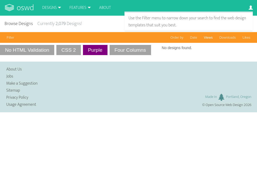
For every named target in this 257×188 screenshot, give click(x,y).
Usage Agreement (21, 104)
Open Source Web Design (224, 105)
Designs (49, 7)
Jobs (9, 76)
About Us (14, 69)
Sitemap (13, 90)
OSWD (25, 8)
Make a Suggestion (22, 83)
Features (77, 7)
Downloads (227, 37)
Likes (246, 37)
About (105, 7)
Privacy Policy (17, 97)
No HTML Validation (27, 50)
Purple (95, 50)
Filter (10, 37)
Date (193, 37)
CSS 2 (68, 50)
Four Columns (130, 50)
